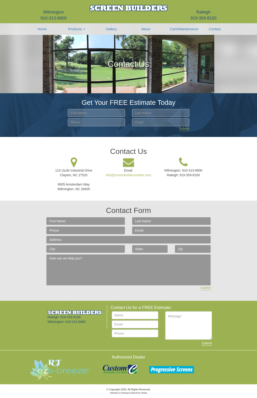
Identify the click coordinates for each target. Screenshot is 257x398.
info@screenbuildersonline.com (128, 175)
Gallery (111, 29)
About (145, 29)
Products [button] (76, 29)
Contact (215, 29)
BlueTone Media (139, 393)
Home (42, 29)
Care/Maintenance (182, 29)
